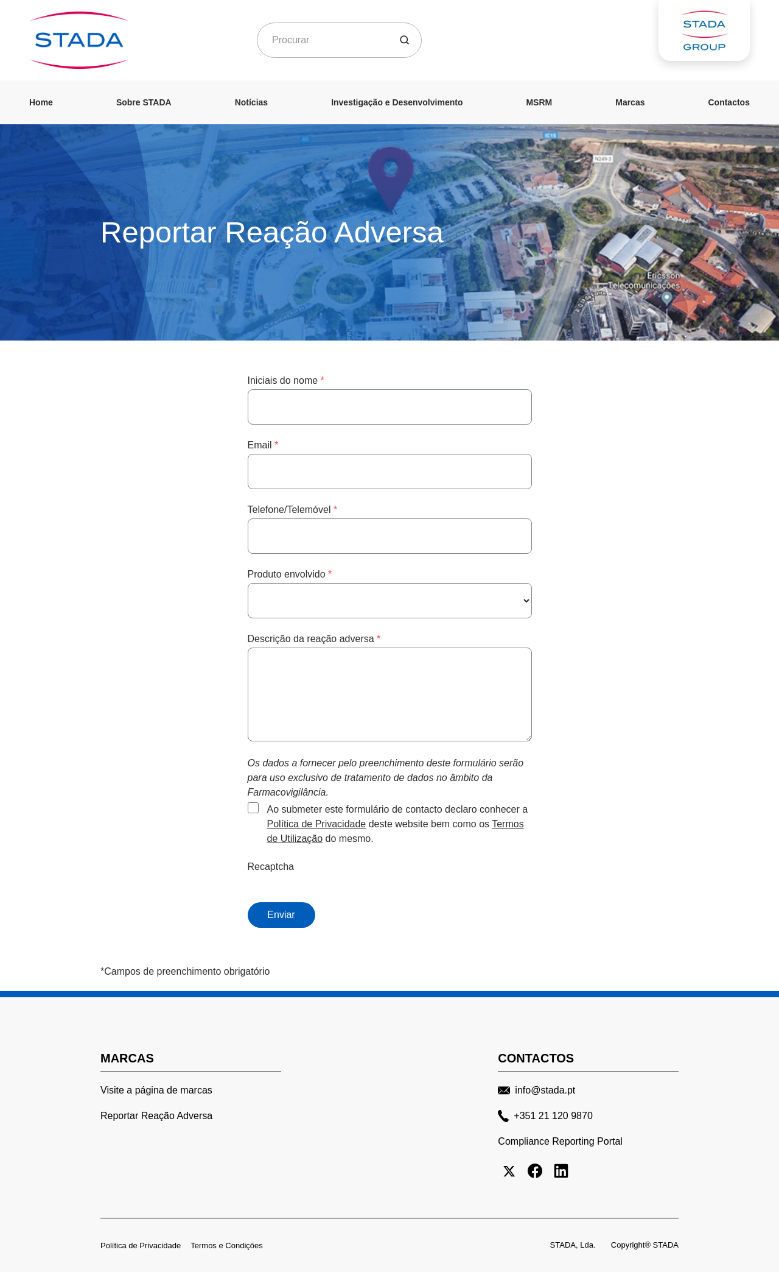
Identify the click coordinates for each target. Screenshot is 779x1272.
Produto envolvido (290, 574)
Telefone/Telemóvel (293, 509)
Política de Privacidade (316, 824)
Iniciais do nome (286, 380)
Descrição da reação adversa (314, 639)
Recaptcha (271, 866)
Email (263, 445)
